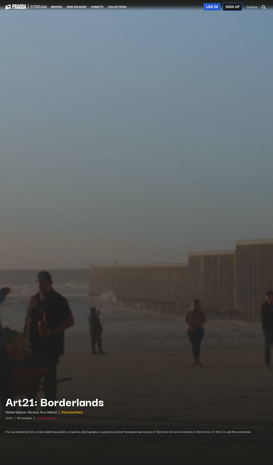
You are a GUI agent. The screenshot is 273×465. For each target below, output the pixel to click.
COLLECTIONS (117, 6)
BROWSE (56, 6)
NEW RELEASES (76, 6)
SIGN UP (232, 6)
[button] (264, 7)
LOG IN (212, 6)
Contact (252, 7)
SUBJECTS (97, 6)
